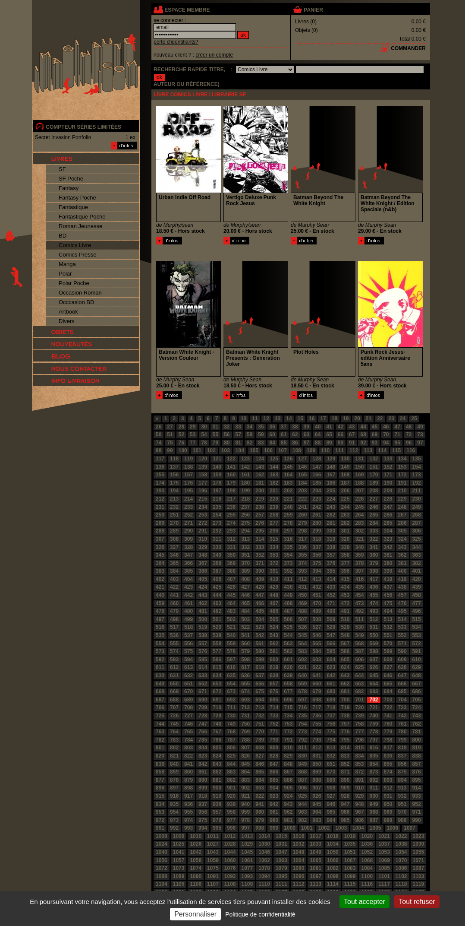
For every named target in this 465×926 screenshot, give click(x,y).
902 (245, 788)
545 (302, 635)
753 (288, 724)
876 (416, 772)
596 (217, 659)
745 (174, 724)
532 (388, 627)
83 (261, 443)
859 (174, 772)
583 (302, 651)
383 (160, 571)
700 (345, 700)
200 (259, 491)
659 (302, 684)
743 (416, 716)
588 (373, 651)
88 (317, 443)
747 (202, 724)
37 (283, 427)
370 (245, 563)
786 (217, 740)
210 (402, 491)
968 (373, 812)
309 (188, 539)
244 (345, 507)
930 (373, 796)
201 (274, 491)
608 (388, 659)
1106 (195, 884)
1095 (281, 876)
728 (202, 716)
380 (388, 563)
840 (174, 764)
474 (373, 603)
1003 (341, 828)
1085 (384, 868)
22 (380, 418)
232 (174, 507)
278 (288, 523)
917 (188, 796)
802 (174, 748)
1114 (333, 884)
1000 (289, 828)
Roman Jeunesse (80, 226)
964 (316, 812)
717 (316, 707)
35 (261, 427)
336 (302, 547)
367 (202, 563)
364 (160, 563)
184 (302, 483)
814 (345, 748)
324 (402, 539)
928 (345, 796)
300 (331, 531)
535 (160, 635)
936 (188, 804)
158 (202, 475)
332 (245, 547)
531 (373, 627)
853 (359, 764)
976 (217, 820)
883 (245, 780)
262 (331, 515)
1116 (367, 884)
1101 (384, 876)
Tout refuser (417, 901)
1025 (179, 844)
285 (388, 523)
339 (345, 547)
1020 (367, 836)
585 (331, 651)
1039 (418, 844)
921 (245, 796)
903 (259, 788)
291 (202, 531)
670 (188, 691)
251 (174, 515)
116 (410, 450)
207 (359, 491)
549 (359, 635)
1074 (195, 868)
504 (259, 619)
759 (373, 724)
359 (359, 555)
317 (302, 539)
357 (331, 555)
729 (217, 716)
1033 (315, 844)
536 (174, 635)
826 (245, 756)
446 (245, 595)
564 (302, 644)
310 (202, 539)
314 (259, 539)
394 (316, 571)
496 (416, 611)
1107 (213, 884)
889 (331, 780)
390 (259, 571)
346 (174, 555)
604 (331, 659)
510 (345, 619)
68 (363, 434)
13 (277, 418)
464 (231, 603)
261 (316, 515)
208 (373, 491)
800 (416, 740)
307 (160, 539)
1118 (401, 884)
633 (202, 675)
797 (373, 740)
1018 (333, 836)
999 (274, 828)
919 (217, 796)
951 (402, 804)
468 (288, 603)
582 (288, 651)
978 (245, 820)
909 (345, 788)
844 (231, 764)
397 (359, 571)
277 (274, 523)
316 (288, 539)
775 (331, 732)
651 (188, 684)
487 (288, 611)
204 (316, 491)
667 (416, 684)
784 (188, 740)
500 (202, 619)
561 (259, 644)
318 (316, 539)
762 (416, 724)
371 (259, 563)
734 (288, 716)
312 (231, 539)
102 (211, 450)
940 (245, 804)
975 (202, 820)
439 (416, 587)
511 (359, 619)
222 (302, 499)
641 (316, 675)
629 (416, 667)
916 (174, 796)
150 (359, 467)
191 (402, 483)
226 (359, 499)
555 (174, 644)
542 (259, 635)
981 (288, 820)
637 (259, 675)
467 (274, 603)
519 (202, 627)
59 (261, 434)
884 (259, 780)
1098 (333, 876)
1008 (161, 836)
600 (274, 659)
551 (388, 635)
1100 (367, 876)
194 (174, 491)
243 (331, 507)
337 (316, 547)
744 (160, 724)
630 (160, 675)
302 (359, 531)
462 (202, 603)
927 (331, 796)
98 (158, 450)
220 (274, 499)
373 (288, 563)
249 (416, 507)
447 (259, 595)
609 (402, 659)
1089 (179, 876)
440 (160, 595)
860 (188, 772)
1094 (264, 876)
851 (331, 764)
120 (202, 459)
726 (174, 716)
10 (243, 418)
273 (217, 523)
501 (217, 619)
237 (245, 507)
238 (259, 507)
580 (259, 651)
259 (288, 515)
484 (245, 611)
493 (373, 611)
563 (288, 644)
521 (231, 627)
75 (170, 443)
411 (288, 579)
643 (345, 675)
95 (397, 443)
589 (388, 651)
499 (188, 619)
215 (202, 499)
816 (373, 748)
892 (373, 780)
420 (416, 579)
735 (302, 716)
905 (288, 788)
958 (231, 812)
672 (217, 691)
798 (388, 740)
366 (188, 563)
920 (231, 796)
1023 (418, 836)
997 (245, 828)
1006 (393, 828)
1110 (264, 884)
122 (231, 459)
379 (373, 563)
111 (339, 450)
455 (373, 595)
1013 (247, 836)
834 (359, 756)
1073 (179, 868)
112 (353, 450)
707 (174, 707)
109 (311, 450)
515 (416, 619)
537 (188, 635)
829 (288, 756)
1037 (384, 844)
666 (402, 684)
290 (188, 531)
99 (170, 450)
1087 (418, 868)
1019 (350, 836)
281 (331, 523)
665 (388, 684)
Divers (67, 321)
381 (402, 563)
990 (416, 820)
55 (215, 434)
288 (160, 531)
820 (160, 756)
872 (359, 772)
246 (373, 507)
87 (306, 443)
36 (272, 427)
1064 (299, 860)
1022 (401, 836)
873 (373, 772)
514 (402, 619)
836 (388, 756)
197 (217, 491)
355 (302, 555)
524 (274, 627)
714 (274, 707)
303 (373, 531)
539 (217, 635)
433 (331, 587)
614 (202, 667)
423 (188, 587)
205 (331, 491)
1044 (230, 852)
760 (388, 724)
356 (316, 555)
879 (188, 780)
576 (202, 651)
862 (217, 772)
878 (174, 780)
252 (188, 515)
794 (331, 740)
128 (316, 459)
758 (359, 724)
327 (174, 547)
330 (217, 547)
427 (245, 587)
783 (174, 740)
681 (345, 691)
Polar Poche (74, 283)
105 (254, 450)
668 (160, 691)
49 (420, 427)
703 (388, 700)
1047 (281, 852)
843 (217, 764)
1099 (350, 876)
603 (316, 659)
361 (388, 555)
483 (231, 611)
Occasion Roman (80, 292)
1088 (161, 876)
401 (416, 571)
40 (317, 427)
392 (288, 571)
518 (188, 627)
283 (359, 523)
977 (231, 820)
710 (217, 707)
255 (231, 515)
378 (359, 563)
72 (409, 434)
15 (300, 418)
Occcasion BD (76, 302)
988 (388, 820)
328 (188, 547)
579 (245, 651)
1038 (401, 844)
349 (217, 555)
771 (274, 732)
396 (345, 571)
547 (331, 635)
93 (374, 443)
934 (160, 804)
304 (388, 531)
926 (316, 796)
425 (217, 587)
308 (174, 539)
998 (259, 828)
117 (160, 459)
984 (331, 820)
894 (402, 780)
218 (245, 499)
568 (359, 644)
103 (225, 450)
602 (302, 659)
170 (373, 475)
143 (259, 467)
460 (174, 603)
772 (288, 732)
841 (188, 764)
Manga (67, 264)
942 (274, 804)
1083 (350, 868)
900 (217, 788)
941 (259, 804)
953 (160, 812)
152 (388, 467)
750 (245, 724)
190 (388, 483)
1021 (384, 836)
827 (259, 756)
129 (331, 459)
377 (345, 563)
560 (245, 644)
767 (217, 732)
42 (340, 427)
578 (231, 651)
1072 (161, 868)
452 (331, 595)
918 (202, 796)
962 (288, 812)
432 (316, 587)
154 (416, 467)
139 (202, 467)
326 (160, 547)
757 (345, 724)
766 (202, 732)
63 (306, 434)
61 (283, 434)
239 (274, 507)
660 (316, 684)
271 (188, 523)
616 (231, 667)
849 (302, 764)
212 (160, 499)
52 (181, 434)
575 (188, 651)
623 (331, 667)
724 (416, 707)
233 (188, 507)
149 (345, 467)
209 (388, 491)
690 (202, 700)
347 (188, 555)
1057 (179, 860)
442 (188, 595)
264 (359, 515)
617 (245, 667)
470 (316, 603)
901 (231, 788)
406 (217, 579)
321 (359, 539)
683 (373, 691)
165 (302, 475)
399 (388, 571)
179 (231, 483)
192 (416, 483)
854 (373, 764)
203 (302, 491)
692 (231, 700)
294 (245, 531)
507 (302, 619)
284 (373, 523)
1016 (299, 836)
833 (345, 756)
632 (188, 675)
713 (259, 707)
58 (249, 434)
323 (388, 539)
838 (416, 756)
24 (402, 418)
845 (245, 764)
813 (331, 748)
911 (373, 788)
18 (334, 418)
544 (288, 635)
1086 (401, 868)
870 (331, 772)
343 (402, 547)
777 (359, 732)
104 (240, 450)
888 (316, 780)
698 (316, 700)
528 (331, 627)
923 (274, 796)
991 (160, 828)
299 (316, 531)
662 (345, 684)
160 (231, 475)
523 (259, 627)
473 (359, 603)
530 (359, 627)
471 (331, 603)
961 (274, 812)
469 (302, 603)
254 (217, 515)
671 (202, 691)
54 (204, 434)
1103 (418, 876)
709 (202, 707)
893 (388, 780)
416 (359, 579)
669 (174, 691)
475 (388, 603)
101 (197, 450)
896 (160, 788)
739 (359, 716)
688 (174, 700)
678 (302, 691)
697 (302, 700)
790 (274, 740)
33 (238, 427)
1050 (333, 852)
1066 (333, 860)
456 (388, 595)
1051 (350, 852)
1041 (179, 852)
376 (331, 563)
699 (331, 700)
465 (245, 603)
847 (274, 764)
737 (331, 716)
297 (288, 531)
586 (345, 651)
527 (316, 627)
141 (231, 467)
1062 (264, 860)
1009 (179, 836)
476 (402, 603)
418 (388, 579)
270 (174, 523)
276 (259, 523)
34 (249, 427)
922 (259, 796)
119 (188, 459)
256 (245, 515)
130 (345, 459)
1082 (333, 868)
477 (416, 603)
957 (217, 812)
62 (295, 434)
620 (288, 667)
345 (160, 555)
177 (202, 483)
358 (345, 555)
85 (283, 443)
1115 (350, 884)
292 (217, 531)
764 (174, 732)
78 (204, 443)
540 (231, 635)
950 (388, 804)
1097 (315, 876)
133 (388, 459)
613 (188, 667)
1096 (299, 876)
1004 (358, 828)
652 (202, 684)
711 (231, 707)
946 (331, 804)
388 (231, 571)
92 (363, 443)
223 (316, 499)
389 (245, 571)
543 (274, 635)
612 (174, 667)
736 (316, 716)
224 (331, 499)
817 (388, 748)
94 (386, 443)
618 (259, 667)
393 (302, 571)
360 (373, 555)
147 (316, 467)
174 (160, 483)
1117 (384, 884)
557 (202, 644)
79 (215, 443)
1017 (315, 836)
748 (217, 724)
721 (373, 707)
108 (296, 450)
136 (160, 467)
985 (345, 820)
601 (288, 659)
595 (202, 659)
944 (302, 804)
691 (217, 700)
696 (288, 700)
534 (416, 627)
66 (340, 434)
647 (402, 675)
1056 (161, 860)
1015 (281, 836)
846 (259, 764)
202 (288, 491)
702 (373, 700)
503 (245, 619)
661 (331, 684)
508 (316, 619)
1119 (418, 884)
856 (402, 764)
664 (373, 684)
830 (302, 756)
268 (416, 515)
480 (188, 611)
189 (373, 483)
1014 (264, 836)
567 (345, 644)
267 (402, 515)
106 (268, 450)
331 (231, 547)
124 (259, 459)
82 (249, 443)
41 (329, 427)
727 (188, 716)
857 (416, 764)
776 (345, 732)
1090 (195, 876)
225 (345, 499)
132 (373, 459)
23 (391, 418)
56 (226, 434)
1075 (213, 868)
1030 (264, 844)
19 (346, 418)
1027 (213, 844)
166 (316, 475)
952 (416, 804)
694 (259, 700)
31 (215, 427)
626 (373, 667)
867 (288, 772)
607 (373, 659)
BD (62, 235)
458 (416, 595)
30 (204, 427)
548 (345, 635)
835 (373, 756)
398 (373, 571)
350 (231, 555)
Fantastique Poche (82, 216)
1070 (401, 860)
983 (316, 820)
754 (302, 724)
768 (231, 732)
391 (274, 571)
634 (217, 675)
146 (302, 467)
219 (259, 499)
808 (259, 748)
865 (259, 772)
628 (402, 667)
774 (316, 732)
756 (331, 724)
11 (255, 418)
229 (402, 499)
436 (373, 587)
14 (289, 418)
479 (174, 611)
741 (388, 716)
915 (160, 796)
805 (217, 748)
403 (174, 579)
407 (231, 579)
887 (302, 780)
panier (313, 10)
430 (288, 587)
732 (259, 716)
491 (345, 611)
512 (373, 619)
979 (259, 820)
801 (160, 748)
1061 (247, 860)
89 (329, 443)
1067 (350, 860)
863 (231, 772)
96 (409, 443)
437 (388, 587)
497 (160, 619)
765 (188, 732)
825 (231, 756)
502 (231, 619)
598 (245, 659)
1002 (324, 828)
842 (202, 764)
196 (202, 491)
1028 (230, 844)
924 (288, 796)
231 (160, 507)
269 (160, 523)
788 (245, 740)
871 (345, 772)
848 (288, 764)
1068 (367, 860)
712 (245, 707)
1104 (161, 884)
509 (331, 619)
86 (295, 443)
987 (373, 820)
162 (259, 475)
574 (174, 651)
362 (402, 555)
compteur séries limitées (83, 127)
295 (259, 531)
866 (274, 772)
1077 (247, 868)
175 (174, 483)
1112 (299, 884)
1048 (299, 852)
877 (160, 780)
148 (331, 467)
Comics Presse (77, 254)
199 (245, 491)
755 (316, 724)
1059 (213, 860)
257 (259, 515)
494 (388, 611)
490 (331, 611)
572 (416, 644)
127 (302, 459)
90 (340, 443)
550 (373, 635)
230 (416, 499)
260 (302, 515)
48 (409, 427)
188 (359, 483)
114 (382, 450)
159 (217, 475)
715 (288, 707)
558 (217, 644)
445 (231, 595)
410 (274, 579)
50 (158, 434)
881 (217, 780)
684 (388, 691)
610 (416, 659)
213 (174, 499)
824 (217, 756)
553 (416, 635)
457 (402, 595)
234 (202, 507)
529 (345, 627)
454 (359, 595)
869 (316, 772)
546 (316, 635)
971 (416, 812)
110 (325, 450)
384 (174, 571)
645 (373, 675)
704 (402, 700)
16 (311, 418)
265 (373, 515)
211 (416, 491)
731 (245, 716)
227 (373, 499)
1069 (384, 860)
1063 (281, 860)
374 (302, 563)
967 (359, 812)
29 (192, 427)
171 (388, 475)
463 (217, 603)
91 (352, 443)
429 (274, 587)
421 (160, 587)
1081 (315, 868)
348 (202, 555)
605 (345, 659)
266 (388, 515)
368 (217, 563)
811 (302, 748)
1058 (195, 860)
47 (397, 427)
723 (402, 707)
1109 (247, 884)
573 (160, 651)
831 (316, 756)
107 (282, 450)
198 (231, 491)
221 (288, 499)
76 (181, 443)
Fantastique (73, 207)
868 (302, 772)
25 (414, 418)
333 (259, 547)
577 (217, 651)
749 (231, 724)
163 (274, 475)
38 (295, 427)
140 (217, 467)
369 (231, 563)
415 (345, 579)
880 (202, 780)
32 (226, 427)
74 (158, 443)
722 (388, 707)
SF (62, 169)
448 (274, 595)
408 (245, 579)
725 (160, 716)
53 (192, 434)
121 (217, 459)
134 (402, 459)
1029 (247, 844)
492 (359, 611)
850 (316, 764)
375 (316, 563)
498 (174, 619)
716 (302, 707)
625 (359, 667)
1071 (418, 860)
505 (274, 619)
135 (416, 459)
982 (302, 820)
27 (170, 427)
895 (416, 780)
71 (397, 434)
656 (259, 684)
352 (259, 555)
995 (217, 828)
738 (345, 716)
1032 (299, 844)
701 (359, 700)
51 (170, 434)
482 (217, 611)
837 (402, 756)
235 (217, 507)
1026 (195, 844)
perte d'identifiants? (176, 42)
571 (402, 644)
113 (368, 450)
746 (188, 724)
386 (202, 571)
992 (174, 828)
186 (331, 483)
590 (402, 651)
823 (202, 756)
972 (160, 820)
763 (160, 732)
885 (274, 780)
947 (345, 804)
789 (259, 740)
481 (202, 611)
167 (331, 475)
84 (272, 443)
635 (231, 675)
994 (202, 828)
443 (202, 595)
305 (402, 531)
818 (402, 748)
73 (420, 434)
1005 (375, 828)
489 (316, 611)
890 (345, 780)
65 (329, 434)
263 (345, 515)
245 (359, 507)
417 (373, 579)
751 (259, 724)
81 (238, 443)
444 (217, 595)
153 (402, 467)
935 (174, 804)
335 (288, 547)
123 (245, 459)
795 (345, 740)
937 (202, 804)
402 (160, 579)
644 (359, 675)
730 (231, 716)
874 (388, 772)
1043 (213, 852)
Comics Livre (75, 245)
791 (288, 740)
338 (331, 547)
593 (174, 659)
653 (217, 684)
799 (402, 740)
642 (331, 675)
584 (316, 651)
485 (259, 611)
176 (188, 483)
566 (331, 644)
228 (388, 499)
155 (160, 475)
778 (373, 732)
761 (402, 724)
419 (402, 579)
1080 (299, 868)
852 (345, 764)
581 (274, 651)
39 (306, 427)
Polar (65, 273)
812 (316, 748)
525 (288, 627)
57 (238, 434)
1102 (401, 876)
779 (388, 732)
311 (217, 539)
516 (160, 627)
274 (231, 523)
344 (416, 547)
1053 (384, 852)
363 (416, 555)
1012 (230, 836)
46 (386, 427)
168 (345, 475)
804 (202, 748)
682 (359, 691)
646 (388, 675)
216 (217, 499)
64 (317, 434)
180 (245, 483)
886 (288, 780)
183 (288, 483)
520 (217, 627)
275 (245, 523)
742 (402, 716)
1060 (230, 860)
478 (160, 611)
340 (359, 547)
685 (402, 691)
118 (174, 459)
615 (217, 667)
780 (402, 732)
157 (188, 475)
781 (416, 732)
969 (388, 812)
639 (288, 675)
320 (345, 539)
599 (259, 659)
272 (202, 523)
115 (396, 450)
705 (416, 700)
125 (274, 459)
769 (245, 732)
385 (188, 571)
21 (368, 418)
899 (202, 788)
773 (302, 732)
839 (160, 764)
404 (188, 579)
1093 (247, 876)
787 (231, 740)
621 (302, 667)
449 (288, 595)
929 (359, 796)
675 (259, 691)
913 (402, 788)
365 (174, 563)
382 (416, 563)
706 (160, 707)
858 (160, 772)
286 (402, 523)
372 (274, 563)
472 (345, 603)
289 (174, 531)
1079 (281, 868)
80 (226, 443)
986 (359, 820)
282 (345, 523)
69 (374, 434)
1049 (315, 852)
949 (373, 804)
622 (316, 667)
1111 (281, 884)
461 (188, 603)
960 (259, 812)
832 (331, 756)
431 (302, 587)
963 (302, 812)
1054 (401, 852)
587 (359, 651)
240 (288, 507)
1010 (195, 836)
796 (359, 740)
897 (174, 788)
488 (302, 611)
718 (331, 707)
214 (188, 499)
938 (217, 804)
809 (274, 748)
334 (274, 547)
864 (245, 772)
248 (402, 507)
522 (245, 627)
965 (331, 812)
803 (188, 748)
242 (316, 507)
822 (188, 756)
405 (202, 579)
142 (245, 467)
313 (245, 539)
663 (359, 684)
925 (302, 796)
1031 (281, 844)
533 (402, 627)
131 (359, 459)
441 (174, 595)
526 (302, 627)
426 (231, 587)
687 (160, 700)
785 (202, 740)
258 (274, 515)
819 (416, 748)
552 (402, 635)
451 (316, 595)
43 (352, 427)
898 (188, 788)
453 (345, 595)
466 (259, 603)
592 (160, 659)
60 (272, 434)
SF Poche (71, 178)
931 (388, 796)
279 (302, 523)
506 (288, 619)
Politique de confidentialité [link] (260, 914)
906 (302, 788)
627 (388, 667)
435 (359, 587)
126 (288, 459)
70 (386, 434)
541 (245, 635)
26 (158, 427)
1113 (315, 884)
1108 (230, 884)
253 (202, 515)
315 (274, 539)
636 (245, 675)
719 (345, 707)
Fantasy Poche (77, 197)
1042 (195, 852)
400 (402, 571)
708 (188, 707)
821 (174, 756)
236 (231, 507)
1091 (213, 876)
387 (217, 571)
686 (416, 691)
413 (316, 579)
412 (302, 579)
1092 (230, 876)
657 (274, 684)
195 (188, 491)
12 (266, 418)
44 (363, 427)
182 (274, 483)
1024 (161, 844)
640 (302, 675)
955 (188, 812)
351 (245, 555)
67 (352, 434)
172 (402, 475)
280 (316, 523)
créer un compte (214, 55)
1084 (367, 868)
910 (359, 788)
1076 (230, 868)
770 (259, 732)
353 (274, 555)
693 (245, 700)
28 (181, 427)
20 (357, 418)
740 (373, 716)
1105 (179, 884)
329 (202, 547)
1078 (264, 868)
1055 (418, 852)
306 (416, 531)
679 (316, 691)
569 (373, 644)
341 (373, 547)
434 (345, 587)
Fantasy (69, 188)
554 (160, 644)
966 (345, 812)
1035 (350, 844)
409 (259, 579)
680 (331, 691)
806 (231, 748)
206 (345, 491)
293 (231, 531)
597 (231, 659)
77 (192, 443)
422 (174, 587)
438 (402, 587)
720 (359, 707)
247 (388, 507)
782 (160, 740)
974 (188, 820)
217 (231, 499)
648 (416, 675)
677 (288, 691)
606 (359, 659)
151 (373, 467)
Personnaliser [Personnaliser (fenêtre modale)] (195, 914)
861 (202, 772)
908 (331, 788)
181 (259, 483)
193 (160, 491)
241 (302, 507)
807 (245, 748)
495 (402, 611)
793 (316, 740)
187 (345, 483)
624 (345, 667)
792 (302, 740)
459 (160, 603)
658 (288, 684)
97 (420, 443)
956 (202, 812)
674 (245, 691)
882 (231, 780)
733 (274, 716)
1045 (247, 852)
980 (274, 820)
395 (331, 571)
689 (188, 700)
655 (245, 684)
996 (231, 828)
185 (316, 483)
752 (274, 724)
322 (373, 539)
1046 (264, 852)
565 (316, 644)
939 (231, 804)
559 (231, 644)
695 (274, 700)
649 (160, 684)
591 (416, 651)
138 (188, 467)
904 (274, 788)
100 (183, 450)
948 (359, 804)
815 (359, 748)
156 (174, 475)
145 (288, 467)
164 (288, 475)
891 (359, 780)
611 (160, 667)
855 (388, 764)
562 (274, 644)
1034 (333, 844)
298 (302, 531)
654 (231, 684)
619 (274, 667)
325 (416, 539)
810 (288, 748)
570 (388, 644)
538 (202, 635)
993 (188, 828)
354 (288, 555)
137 (174, 467)
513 (388, 619)
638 (274, 675)
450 (302, 595)
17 (323, 418)
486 (274, 611)
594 (188, 659)
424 (202, 587)
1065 (315, 860)
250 (160, 515)
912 (388, 788)
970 (402, 812)
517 (174, 627)
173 (416, 475)
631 (174, 675)
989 (402, 820)
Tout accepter (364, 901)
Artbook (68, 311)
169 (359, 475)
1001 (307, 828)
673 (231, 691)
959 (245, 812)
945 (316, 804)
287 (416, 523)
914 (416, 788)
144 (274, 467)
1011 (213, 836)
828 (274, 756)
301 (345, 531)
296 (274, 531)
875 (402, 772)
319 (331, 539)
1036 (367, 844)
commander (408, 48)
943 (288, 804)
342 (388, 547)
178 (217, 483)
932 (402, 796)
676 (274, 691)
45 (374, 427)
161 (245, 475)
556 (188, 644)
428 (259, 587)
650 (174, 684)
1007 (409, 828)
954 (174, 812)
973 (174, 820)
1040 (161, 852)
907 (316, 788)
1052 (367, 852)
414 (331, 579)
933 (416, 796)
